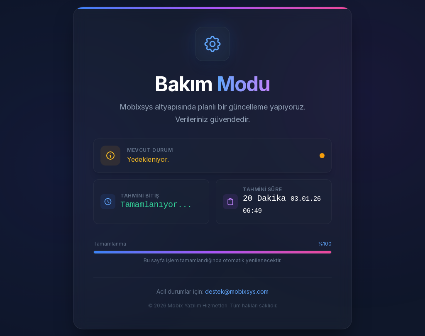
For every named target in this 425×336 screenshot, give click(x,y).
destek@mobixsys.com (237, 291)
